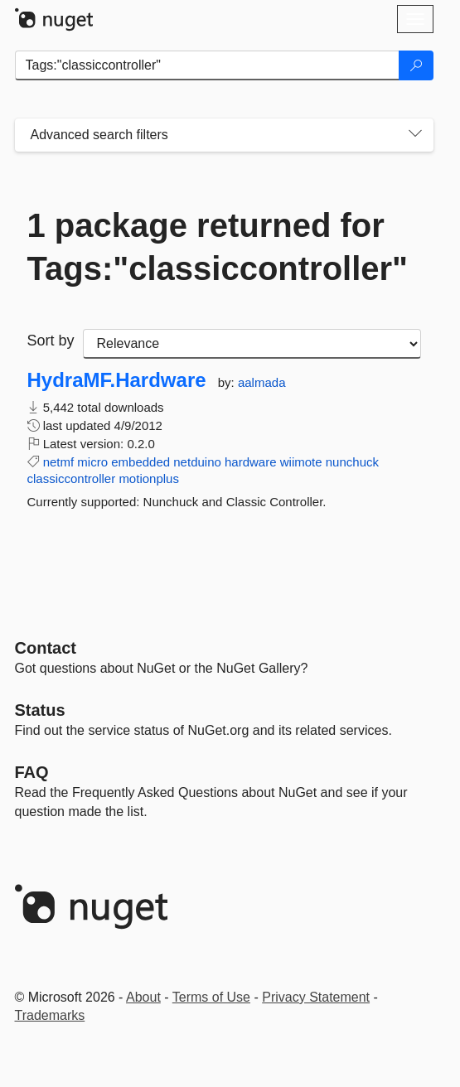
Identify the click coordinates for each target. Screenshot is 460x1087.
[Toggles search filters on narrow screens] (415, 135)
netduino (197, 462)
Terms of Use (211, 997)
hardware (251, 462)
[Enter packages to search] (207, 65)
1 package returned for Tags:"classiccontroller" (218, 247)
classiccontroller (71, 478)
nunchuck (352, 462)
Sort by (51, 340)
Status (40, 710)
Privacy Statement (316, 997)
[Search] (416, 65)
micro (92, 462)
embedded (140, 462)
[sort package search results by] (252, 344)
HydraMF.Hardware (116, 380)
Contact (45, 648)
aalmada (262, 382)
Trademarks (50, 1015)
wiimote (301, 462)
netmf (59, 462)
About (143, 997)
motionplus (149, 478)
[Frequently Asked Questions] (32, 772)
